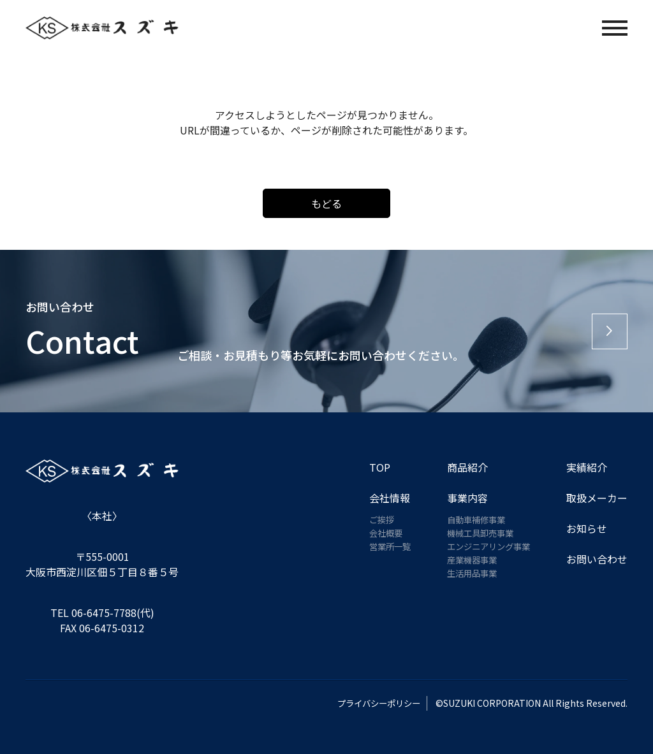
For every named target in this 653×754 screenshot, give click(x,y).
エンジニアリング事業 (485, 546)
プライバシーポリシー (370, 703)
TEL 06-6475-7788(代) (102, 612)
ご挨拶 (373, 519)
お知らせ (586, 528)
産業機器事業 (467, 559)
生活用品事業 (467, 573)
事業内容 (461, 497)
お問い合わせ (596, 559)
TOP (370, 467)
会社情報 (380, 497)
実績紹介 (586, 467)
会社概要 (377, 532)
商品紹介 (461, 467)
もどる (326, 203)
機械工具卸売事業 (476, 532)
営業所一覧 (382, 546)
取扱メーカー (596, 497)
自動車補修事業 (472, 519)
